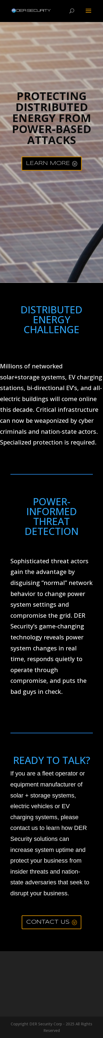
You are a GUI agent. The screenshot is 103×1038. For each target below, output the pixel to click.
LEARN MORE (48, 163)
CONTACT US (48, 922)
